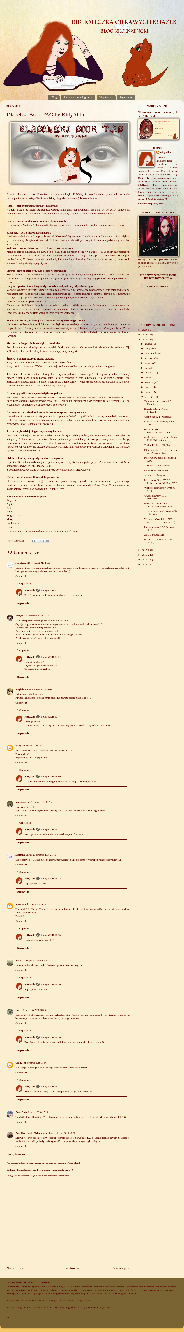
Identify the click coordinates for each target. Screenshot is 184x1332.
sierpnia (149, 363)
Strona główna (69, 1268)
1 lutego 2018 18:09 (51, 776)
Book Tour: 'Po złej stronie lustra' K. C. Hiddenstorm (160, 438)
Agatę (10, 504)
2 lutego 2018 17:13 (38, 1112)
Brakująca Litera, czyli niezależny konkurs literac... (159, 505)
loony (18, 745)
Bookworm (13, 523)
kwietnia (149, 382)
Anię (9, 511)
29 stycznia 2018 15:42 (37, 615)
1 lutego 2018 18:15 (51, 935)
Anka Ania (21, 1112)
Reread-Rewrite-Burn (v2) (157, 470)
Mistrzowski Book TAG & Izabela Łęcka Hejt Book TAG (160, 481)
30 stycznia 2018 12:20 (35, 960)
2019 (144, 334)
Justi (9, 507)
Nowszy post (15, 1268)
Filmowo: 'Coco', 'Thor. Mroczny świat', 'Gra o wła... (160, 451)
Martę (10, 519)
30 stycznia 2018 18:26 (34, 1009)
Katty (18, 1009)
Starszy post (121, 1268)
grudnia (149, 343)
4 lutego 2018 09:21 (65, 1133)
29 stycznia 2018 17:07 (34, 745)
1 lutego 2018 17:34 (51, 657)
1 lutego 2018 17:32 (51, 590)
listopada (149, 348)
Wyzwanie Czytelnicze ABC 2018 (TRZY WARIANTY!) (159, 520)
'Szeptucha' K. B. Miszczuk (157, 416)
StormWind (21, 904)
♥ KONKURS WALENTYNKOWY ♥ (157, 431)
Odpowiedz (21, 576)
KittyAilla (30, 590)
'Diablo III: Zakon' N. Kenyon (159, 445)
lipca (147, 367)
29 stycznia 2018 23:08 (40, 904)
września (149, 358)
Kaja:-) (19, 960)
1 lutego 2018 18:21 (51, 1086)
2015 (144, 559)
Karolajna (20, 562)
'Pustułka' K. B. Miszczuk (157, 465)
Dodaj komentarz (17, 1154)
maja (147, 377)
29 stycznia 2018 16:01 (40, 689)
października (151, 353)
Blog (54, 97)
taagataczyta (22, 802)
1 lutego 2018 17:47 (51, 716)
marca (148, 387)
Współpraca (106, 97)
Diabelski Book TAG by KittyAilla (156, 410)
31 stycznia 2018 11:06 (35, 1062)
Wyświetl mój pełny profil (151, 203)
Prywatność (126, 97)
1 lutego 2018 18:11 (51, 829)
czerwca (149, 372)
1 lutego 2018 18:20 (51, 984)
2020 (144, 329)
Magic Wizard (14, 515)
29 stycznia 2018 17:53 (41, 802)
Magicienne (21, 689)
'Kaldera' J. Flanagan (154, 475)
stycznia (149, 396)
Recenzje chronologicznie (78, 97)
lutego (148, 392)
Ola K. (18, 1062)
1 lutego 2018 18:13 (51, 878)
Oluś (10, 527)
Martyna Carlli (23, 854)
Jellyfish (11, 500)
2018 (144, 339)
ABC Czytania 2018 (154, 534)
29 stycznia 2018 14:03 (39, 562)
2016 (144, 554)
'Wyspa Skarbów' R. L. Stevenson (155, 497)
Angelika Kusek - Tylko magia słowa (34, 1133)
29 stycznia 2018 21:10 (44, 854)
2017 (144, 550)
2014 (144, 564)
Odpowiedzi (25, 583)
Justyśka (20, 615)
